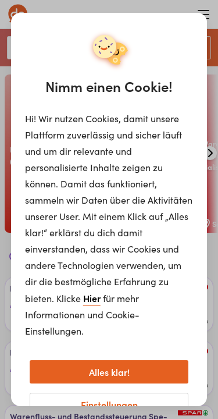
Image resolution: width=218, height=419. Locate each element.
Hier (92, 298)
